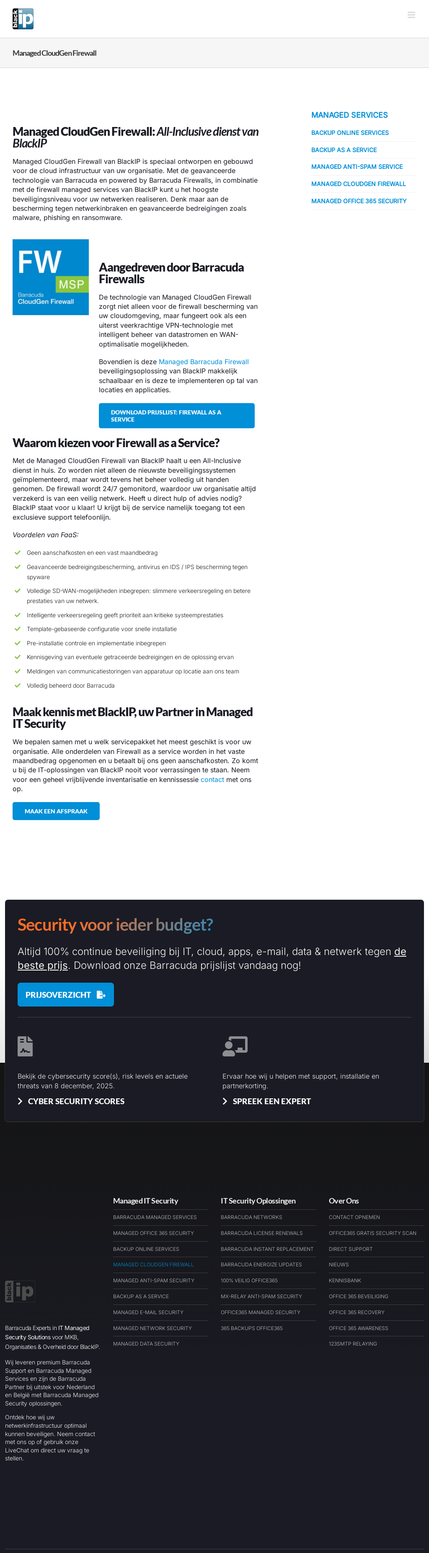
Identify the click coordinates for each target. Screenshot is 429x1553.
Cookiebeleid (207, 1515)
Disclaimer (244, 1515)
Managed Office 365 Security (359, 200)
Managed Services (349, 115)
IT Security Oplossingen (258, 1200)
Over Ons (344, 1200)
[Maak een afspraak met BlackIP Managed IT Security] (56, 811)
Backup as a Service (344, 149)
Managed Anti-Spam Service (357, 166)
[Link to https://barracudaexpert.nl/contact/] (393, 1516)
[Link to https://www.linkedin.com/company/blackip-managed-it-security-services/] (411, 1516)
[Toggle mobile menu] (412, 14)
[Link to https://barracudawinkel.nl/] (373, 1516)
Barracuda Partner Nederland (145, 1515)
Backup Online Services (350, 132)
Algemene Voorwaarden (295, 1515)
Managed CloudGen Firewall (358, 183)
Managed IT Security (145, 1200)
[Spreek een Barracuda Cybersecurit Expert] (265, 1101)
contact (212, 779)
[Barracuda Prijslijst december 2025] (66, 995)
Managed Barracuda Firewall (204, 361)
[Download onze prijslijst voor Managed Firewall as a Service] (177, 415)
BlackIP (91, 1515)
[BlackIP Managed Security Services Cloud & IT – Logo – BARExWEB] (20, 1227)
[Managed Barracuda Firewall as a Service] (51, 242)
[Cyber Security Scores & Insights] (69, 1101)
